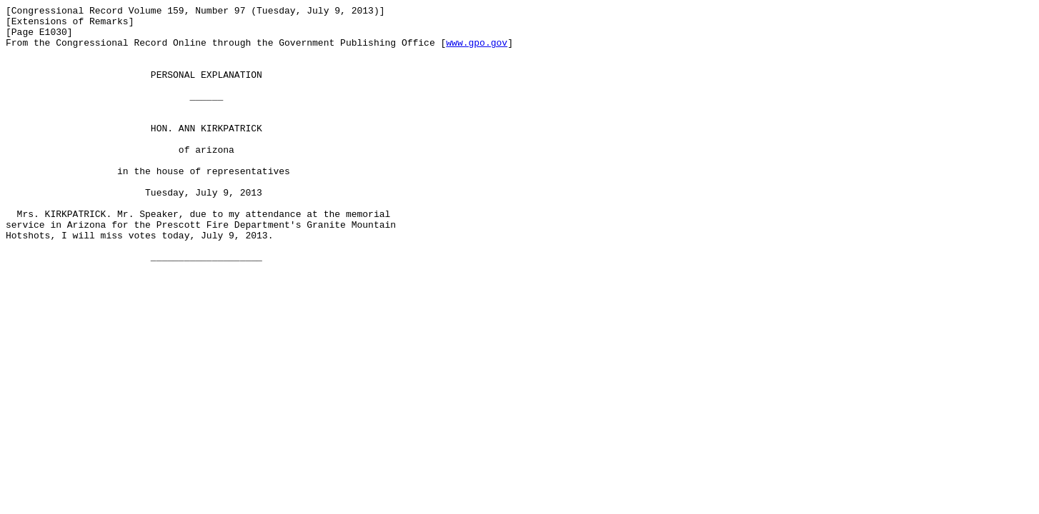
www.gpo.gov (476, 50)
